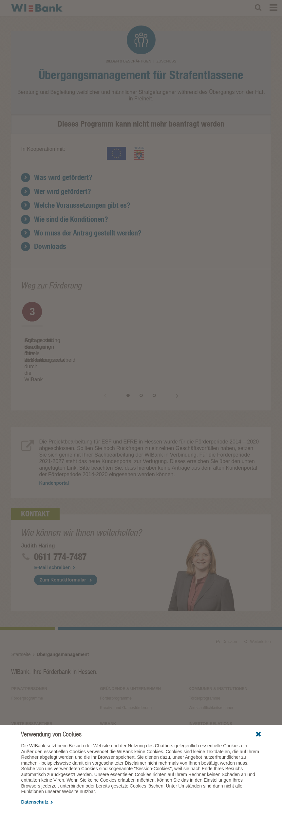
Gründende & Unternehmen (130, 656)
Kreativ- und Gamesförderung (126, 675)
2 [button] (147, 362)
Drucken (226, 609)
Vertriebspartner (31, 691)
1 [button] (134, 362)
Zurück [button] (111, 362)
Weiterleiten (257, 609)
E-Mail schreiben (54, 534)
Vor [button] (170, 362)
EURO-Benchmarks (206, 700)
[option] (81, 327)
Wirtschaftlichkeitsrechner (211, 675)
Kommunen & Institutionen (218, 656)
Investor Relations (210, 691)
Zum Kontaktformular (62, 547)
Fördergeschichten (116, 719)
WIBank (108, 691)
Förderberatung (113, 700)
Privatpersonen (29, 656)
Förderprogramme (27, 665)
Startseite (20, 621)
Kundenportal (85, 347)
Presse (106, 710)
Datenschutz (37, 802)
